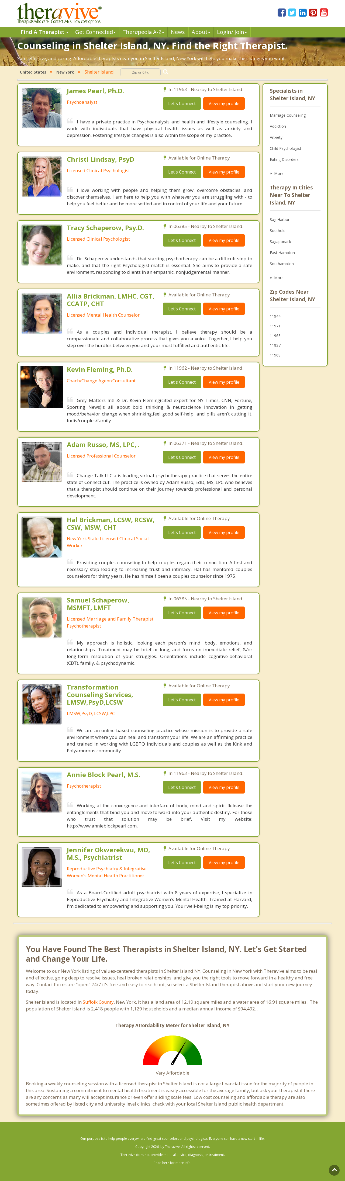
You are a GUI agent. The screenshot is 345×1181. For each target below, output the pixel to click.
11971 (275, 325)
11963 (275, 335)
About (201, 32)
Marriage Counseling (288, 115)
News (178, 32)
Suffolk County (98, 1002)
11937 (275, 345)
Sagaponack (280, 241)
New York (65, 72)
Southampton (282, 263)
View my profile (224, 103)
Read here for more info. (172, 1163)
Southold (277, 230)
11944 (275, 316)
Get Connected (95, 32)
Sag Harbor (279, 219)
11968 (275, 355)
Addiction (278, 126)
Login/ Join (232, 32)
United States (33, 72)
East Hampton (282, 252)
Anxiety (276, 137)
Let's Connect (182, 103)
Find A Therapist (44, 32)
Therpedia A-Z (143, 32)
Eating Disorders (284, 159)
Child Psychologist (285, 148)
